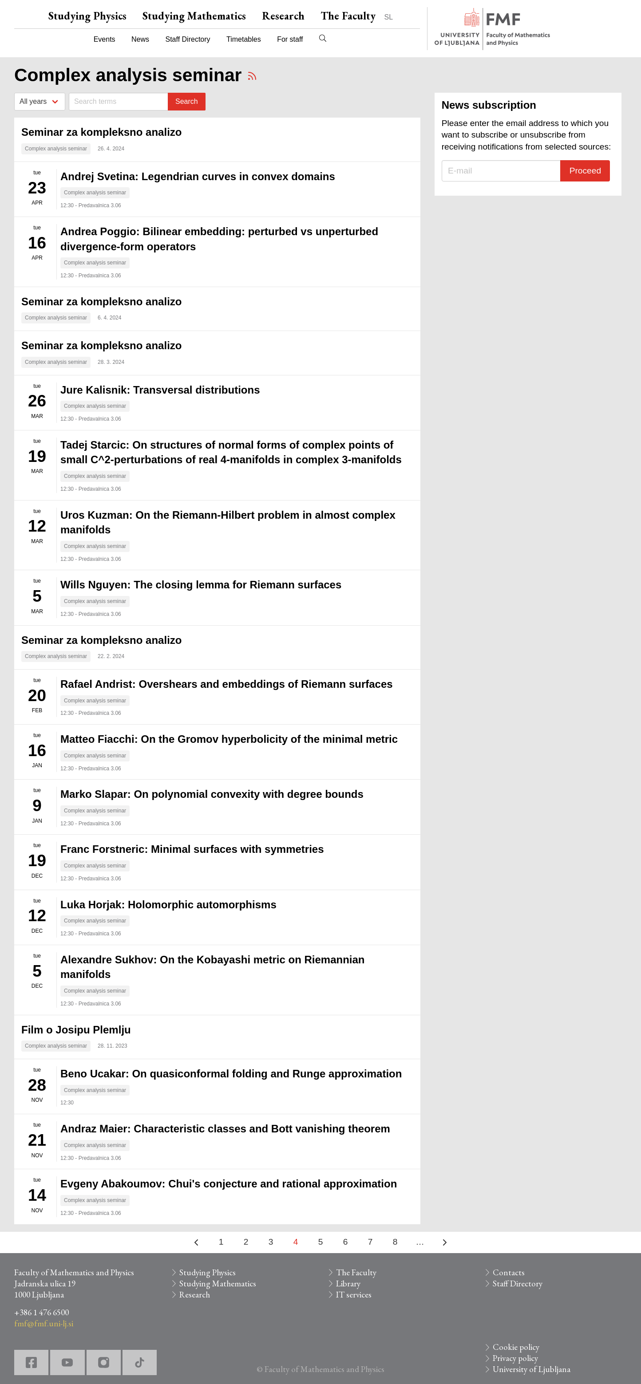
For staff (290, 39)
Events (104, 39)
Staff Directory (188, 39)
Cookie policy (516, 1346)
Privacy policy (515, 1358)
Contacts (509, 1272)
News (140, 39)
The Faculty (348, 16)
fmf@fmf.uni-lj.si (43, 1323)
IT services (354, 1294)
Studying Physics (87, 16)
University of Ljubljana (531, 1369)
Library (348, 1283)
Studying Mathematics (194, 16)
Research (283, 16)
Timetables (243, 39)
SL (388, 17)
